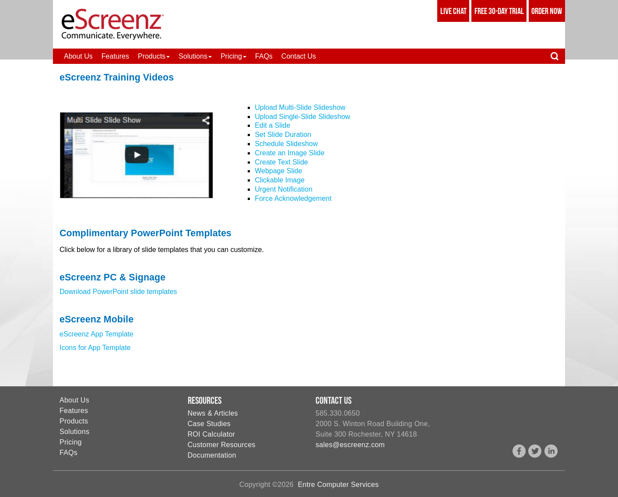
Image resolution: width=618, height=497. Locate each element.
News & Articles (213, 413)
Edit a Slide (272, 125)
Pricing (71, 442)
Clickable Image (280, 180)
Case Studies (209, 423)
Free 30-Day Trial (499, 11)
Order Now (546, 11)
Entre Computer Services (338, 484)
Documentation (212, 455)
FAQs (68, 452)
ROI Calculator (211, 434)
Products (74, 421)
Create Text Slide (281, 162)
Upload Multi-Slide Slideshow (300, 107)
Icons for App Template (95, 347)
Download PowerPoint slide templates (118, 291)
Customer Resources (222, 444)
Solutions (74, 431)
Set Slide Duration (283, 134)
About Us (74, 400)
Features (74, 410)
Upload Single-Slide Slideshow (302, 116)
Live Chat (453, 11)
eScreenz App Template (96, 334)
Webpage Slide (278, 171)
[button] (153, 56)
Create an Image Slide (289, 153)
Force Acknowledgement (293, 198)
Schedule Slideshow (286, 143)
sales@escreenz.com (350, 444)
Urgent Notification (284, 189)
